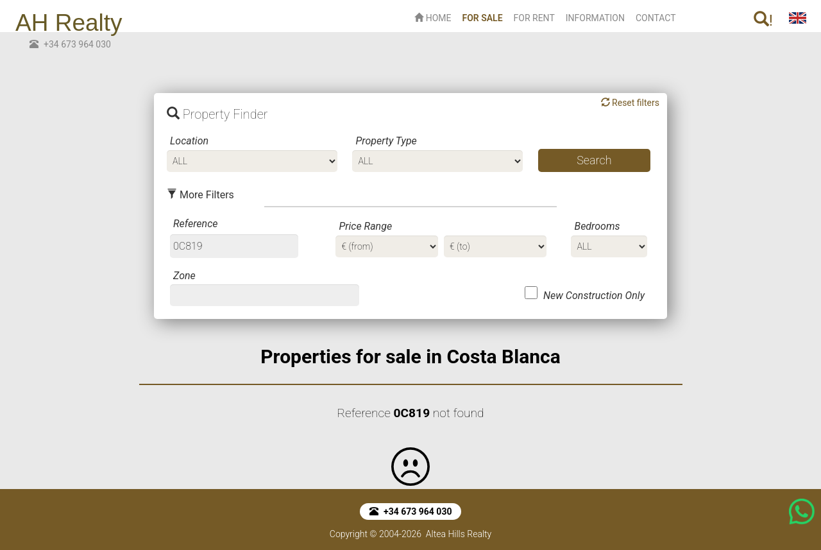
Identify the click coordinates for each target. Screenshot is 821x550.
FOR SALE (484, 17)
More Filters (200, 195)
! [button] (763, 20)
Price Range (365, 226)
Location (189, 141)
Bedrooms (597, 226)
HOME (432, 18)
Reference (195, 224)
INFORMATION (595, 18)
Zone (184, 276)
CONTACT (656, 18)
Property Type (385, 141)
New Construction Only (594, 295)
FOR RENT (534, 18)
